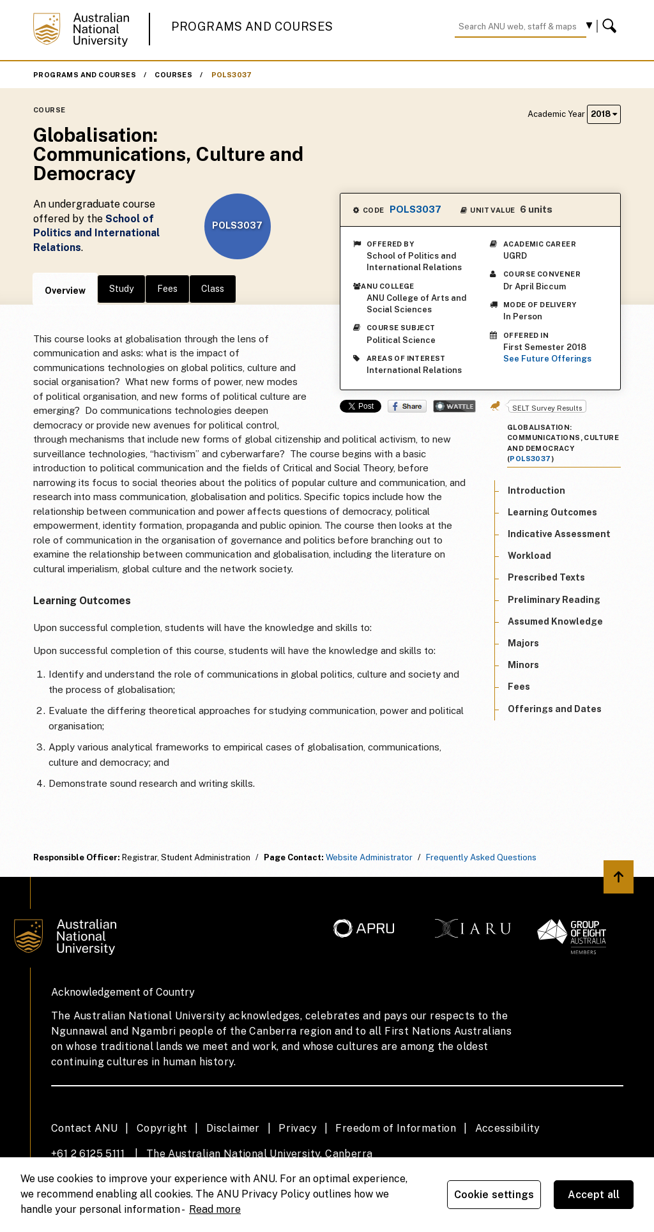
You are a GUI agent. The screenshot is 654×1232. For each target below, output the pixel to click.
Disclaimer (233, 1128)
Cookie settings (494, 1195)
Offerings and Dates (555, 709)
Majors (523, 643)
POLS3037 (231, 75)
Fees (167, 289)
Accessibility (507, 1128)
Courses (173, 75)
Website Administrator (369, 857)
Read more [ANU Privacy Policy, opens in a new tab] (215, 1209)
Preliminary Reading (554, 600)
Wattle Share (454, 406)
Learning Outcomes (552, 512)
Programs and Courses (252, 26)
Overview (65, 290)
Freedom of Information (395, 1128)
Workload (529, 556)
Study (121, 289)
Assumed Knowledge (555, 621)
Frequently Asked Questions (481, 857)
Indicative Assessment (559, 534)
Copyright (162, 1128)
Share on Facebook (407, 406)
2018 (604, 114)
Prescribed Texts (546, 577)
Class (212, 289)
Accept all (594, 1195)
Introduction (536, 490)
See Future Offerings (547, 358)
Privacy (297, 1128)
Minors (523, 665)
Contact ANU (84, 1128)
